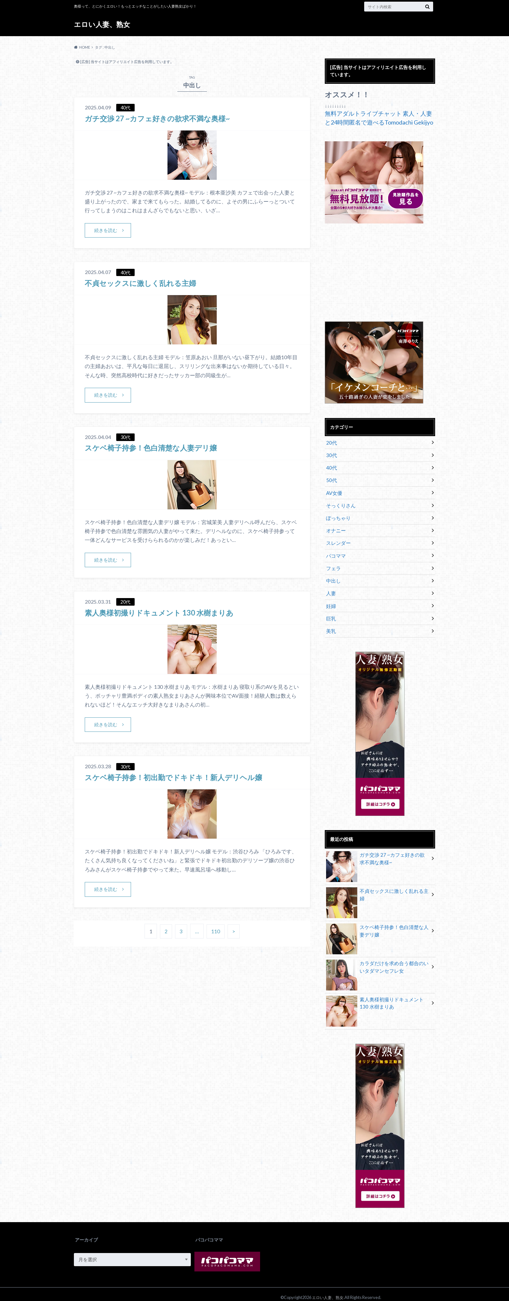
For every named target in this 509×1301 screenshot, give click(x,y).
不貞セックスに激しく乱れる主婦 (145, 283)
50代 (331, 478)
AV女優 (334, 491)
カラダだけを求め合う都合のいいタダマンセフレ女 (377, 961)
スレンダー (337, 539)
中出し (333, 576)
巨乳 (330, 612)
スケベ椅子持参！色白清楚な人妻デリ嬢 (157, 448)
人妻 (330, 588)
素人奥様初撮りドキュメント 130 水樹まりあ (166, 612)
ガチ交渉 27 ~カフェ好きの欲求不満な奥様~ (163, 118)
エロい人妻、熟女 (103, 24)
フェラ (333, 564)
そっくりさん (340, 503)
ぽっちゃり (337, 515)
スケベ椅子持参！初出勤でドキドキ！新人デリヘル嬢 (181, 777)
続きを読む (106, 230)
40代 (331, 466)
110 (215, 932)
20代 (331, 442)
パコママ (335, 551)
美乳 (330, 624)
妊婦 (330, 600)
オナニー (335, 527)
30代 (331, 454)
